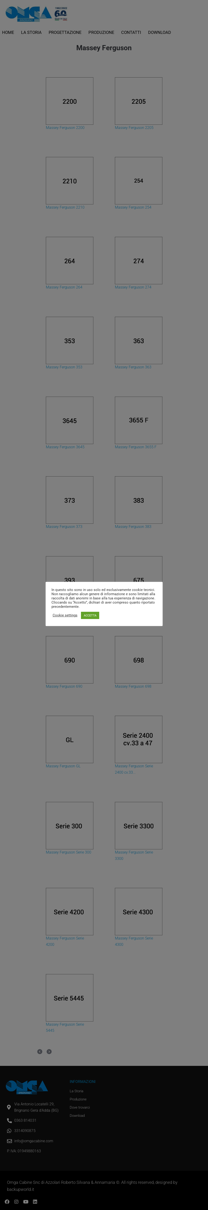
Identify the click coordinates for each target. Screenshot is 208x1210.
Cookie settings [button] (65, 615)
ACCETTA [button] (90, 615)
